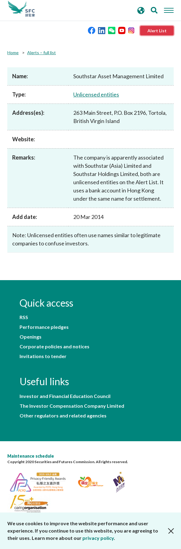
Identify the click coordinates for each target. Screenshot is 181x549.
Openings (31, 336)
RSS (24, 317)
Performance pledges (44, 327)
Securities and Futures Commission (21, 9)
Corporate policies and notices (54, 346)
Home (13, 52)
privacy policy (98, 538)
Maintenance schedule (30, 456)
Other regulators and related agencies (63, 415)
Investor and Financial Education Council (65, 396)
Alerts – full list (41, 52)
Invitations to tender (43, 356)
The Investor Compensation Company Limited (72, 405)
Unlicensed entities (96, 94)
